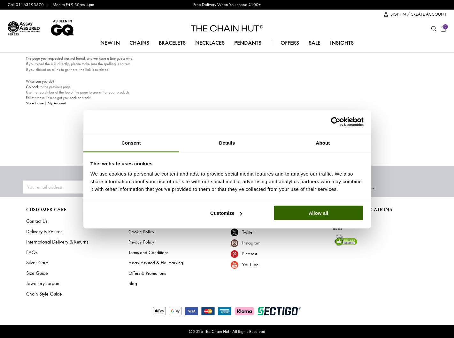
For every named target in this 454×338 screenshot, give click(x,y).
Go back (32, 87)
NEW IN (110, 42)
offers (290, 42)
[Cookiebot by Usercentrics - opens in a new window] (336, 122)
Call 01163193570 (26, 4)
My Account (57, 103)
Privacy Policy (419, 187)
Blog (132, 283)
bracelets (172, 42)
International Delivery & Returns (55, 242)
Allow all (318, 213)
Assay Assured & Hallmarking (155, 263)
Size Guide (36, 273)
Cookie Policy (141, 232)
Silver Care (36, 263)
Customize (226, 213)
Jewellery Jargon (41, 283)
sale (314, 42)
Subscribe (384, 187)
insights (342, 42)
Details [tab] (227, 142)
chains (139, 42)
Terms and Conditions (148, 252)
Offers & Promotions (147, 273)
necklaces (210, 42)
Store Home (35, 103)
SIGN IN (398, 14)
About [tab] (323, 142)
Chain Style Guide (43, 294)
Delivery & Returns (43, 232)
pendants (247, 42)
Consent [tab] (131, 142)
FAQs (31, 252)
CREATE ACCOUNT (428, 14)
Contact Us (36, 221)
